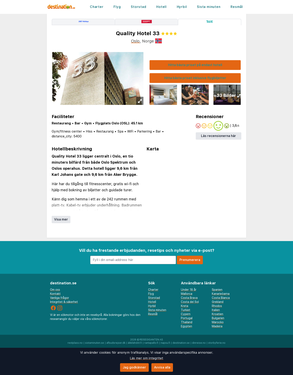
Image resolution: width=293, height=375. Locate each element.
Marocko (218, 322)
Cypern (185, 314)
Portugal (186, 318)
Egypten (186, 326)
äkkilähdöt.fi (135, 342)
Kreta (184, 306)
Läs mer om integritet (146, 358)
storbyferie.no (216, 342)
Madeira (217, 326)
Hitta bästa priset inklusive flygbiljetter (195, 78)
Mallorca (186, 293)
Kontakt (55, 293)
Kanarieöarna (221, 293)
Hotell (161, 7)
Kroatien (217, 314)
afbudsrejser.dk (115, 342)
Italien (216, 310)
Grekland (217, 301)
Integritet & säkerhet (64, 301)
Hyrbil (182, 7)
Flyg (117, 7)
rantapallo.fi (151, 342)
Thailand (186, 322)
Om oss (55, 289)
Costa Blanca (221, 297)
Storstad (138, 7)
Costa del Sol (190, 301)
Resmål (237, 7)
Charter (97, 7)
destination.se (181, 342)
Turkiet (185, 310)
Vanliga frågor (59, 297)
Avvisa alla (162, 367)
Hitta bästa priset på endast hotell (195, 65)
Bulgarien (218, 318)
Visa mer (61, 219)
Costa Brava (189, 297)
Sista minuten (208, 7)
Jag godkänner (134, 367)
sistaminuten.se (94, 342)
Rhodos (217, 306)
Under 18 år (188, 289)
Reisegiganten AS (151, 339)
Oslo (135, 41)
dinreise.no (199, 342)
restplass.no (75, 342)
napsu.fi (165, 342)
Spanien (217, 289)
